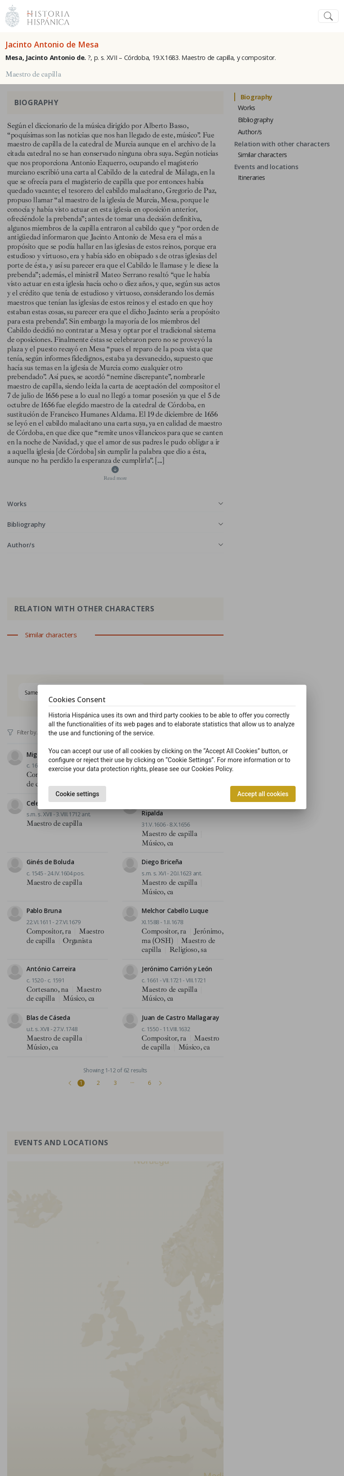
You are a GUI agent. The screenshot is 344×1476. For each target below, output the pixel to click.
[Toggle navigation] (328, 16)
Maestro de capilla (33, 74)
